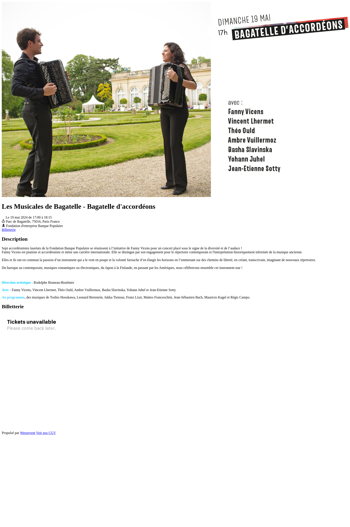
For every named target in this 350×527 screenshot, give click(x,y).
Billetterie (9, 230)
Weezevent (27, 433)
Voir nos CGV (46, 433)
